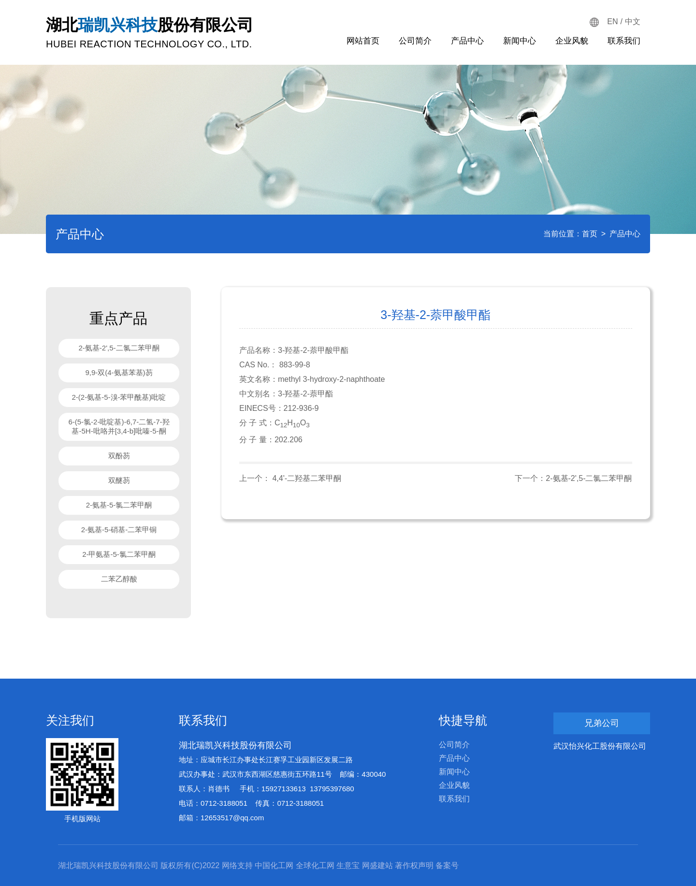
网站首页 (363, 40)
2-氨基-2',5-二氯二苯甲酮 (118, 348)
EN (612, 21)
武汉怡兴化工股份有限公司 (599, 746)
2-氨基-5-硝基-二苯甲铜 (119, 529)
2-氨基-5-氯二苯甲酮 (119, 505)
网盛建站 (377, 865)
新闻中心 (519, 40)
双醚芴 (119, 480)
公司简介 (415, 40)
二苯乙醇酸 (119, 579)
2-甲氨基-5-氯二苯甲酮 (119, 554)
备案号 (447, 865)
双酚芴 (119, 455)
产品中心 (467, 40)
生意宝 (348, 865)
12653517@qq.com (232, 817)
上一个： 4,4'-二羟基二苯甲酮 (290, 478)
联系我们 (624, 40)
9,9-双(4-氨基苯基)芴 (118, 372)
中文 (632, 21)
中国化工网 (274, 865)
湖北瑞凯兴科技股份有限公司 (235, 745)
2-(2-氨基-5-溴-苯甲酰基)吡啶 (119, 397)
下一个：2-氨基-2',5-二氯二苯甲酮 (573, 478)
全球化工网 (315, 865)
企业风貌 (571, 40)
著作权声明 (414, 865)
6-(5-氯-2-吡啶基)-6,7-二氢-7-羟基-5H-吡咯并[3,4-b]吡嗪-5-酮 (118, 426)
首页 (589, 234)
